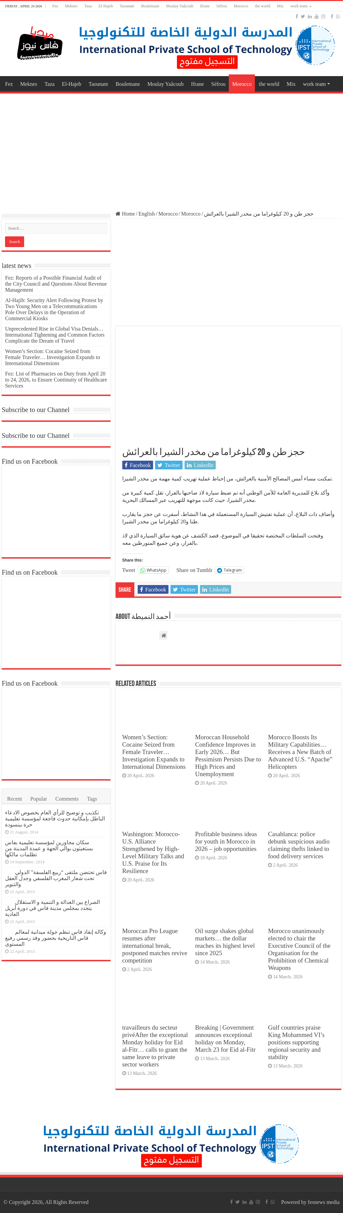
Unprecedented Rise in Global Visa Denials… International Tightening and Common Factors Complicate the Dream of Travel (55, 335)
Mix (280, 6)
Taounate (127, 6)
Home (125, 214)
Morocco (241, 6)
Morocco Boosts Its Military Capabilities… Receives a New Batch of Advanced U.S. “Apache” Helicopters (300, 752)
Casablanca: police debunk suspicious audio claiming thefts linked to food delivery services (299, 845)
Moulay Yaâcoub (179, 6)
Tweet (128, 570)
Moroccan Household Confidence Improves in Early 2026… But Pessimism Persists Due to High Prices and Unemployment (228, 755)
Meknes (71, 6)
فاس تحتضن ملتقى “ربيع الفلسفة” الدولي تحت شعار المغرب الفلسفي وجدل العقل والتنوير (56, 878)
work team (298, 6)
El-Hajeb (105, 6)
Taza (88, 6)
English (146, 214)
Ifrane (205, 6)
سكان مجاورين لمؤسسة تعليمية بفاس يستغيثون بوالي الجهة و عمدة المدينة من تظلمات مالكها (49, 848)
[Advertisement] (171, 149)
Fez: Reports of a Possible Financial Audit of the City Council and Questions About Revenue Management (56, 284)
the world (262, 6)
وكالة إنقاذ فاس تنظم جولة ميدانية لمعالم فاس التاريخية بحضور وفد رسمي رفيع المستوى (55, 938)
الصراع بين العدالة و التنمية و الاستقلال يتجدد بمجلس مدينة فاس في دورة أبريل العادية (52, 908)
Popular (38, 799)
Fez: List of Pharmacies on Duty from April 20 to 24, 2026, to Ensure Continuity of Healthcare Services (56, 380)
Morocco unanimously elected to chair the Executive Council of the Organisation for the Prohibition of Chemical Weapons (299, 949)
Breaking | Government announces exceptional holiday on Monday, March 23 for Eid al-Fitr (225, 1038)
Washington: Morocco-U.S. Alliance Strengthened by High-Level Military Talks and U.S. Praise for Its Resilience (153, 852)
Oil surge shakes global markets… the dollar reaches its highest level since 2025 (225, 942)
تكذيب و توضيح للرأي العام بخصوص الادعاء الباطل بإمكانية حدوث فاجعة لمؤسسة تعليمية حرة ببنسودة (55, 818)
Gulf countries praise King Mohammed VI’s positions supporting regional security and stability (296, 1042)
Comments (66, 799)
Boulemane (150, 6)
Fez (55, 6)
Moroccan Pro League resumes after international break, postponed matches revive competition (154, 945)
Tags (92, 799)
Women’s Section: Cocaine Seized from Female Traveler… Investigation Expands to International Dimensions (154, 752)
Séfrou (221, 6)
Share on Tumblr (195, 570)
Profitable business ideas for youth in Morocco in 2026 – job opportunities (226, 841)
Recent (14, 799)
